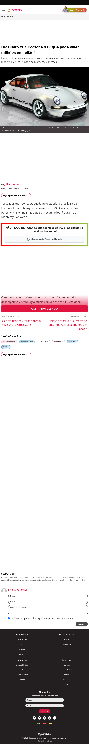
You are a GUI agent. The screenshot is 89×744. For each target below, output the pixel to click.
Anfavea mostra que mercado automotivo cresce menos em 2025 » (68, 324)
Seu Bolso (72, 341)
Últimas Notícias (9, 341)
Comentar (82, 624)
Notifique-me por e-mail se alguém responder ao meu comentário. (42, 618)
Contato (22, 649)
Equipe (22, 644)
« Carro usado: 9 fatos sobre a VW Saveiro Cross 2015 (21, 322)
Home (3, 17)
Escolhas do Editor (27, 341)
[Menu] (3, 10)
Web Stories (66, 680)
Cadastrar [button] (44, 711)
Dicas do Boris (22, 675)
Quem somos (22, 639)
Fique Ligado (11, 17)
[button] (75, 10)
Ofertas (67, 685)
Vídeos (6, 347)
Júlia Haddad (12, 184)
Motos (22, 670)
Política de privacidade (45, 741)
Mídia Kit (22, 654)
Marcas (66, 639)
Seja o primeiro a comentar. (16, 195)
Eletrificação (22, 685)
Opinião (67, 665)
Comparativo (67, 644)
